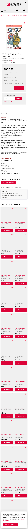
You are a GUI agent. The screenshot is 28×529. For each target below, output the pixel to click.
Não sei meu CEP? (8, 101)
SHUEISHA (14, 60)
